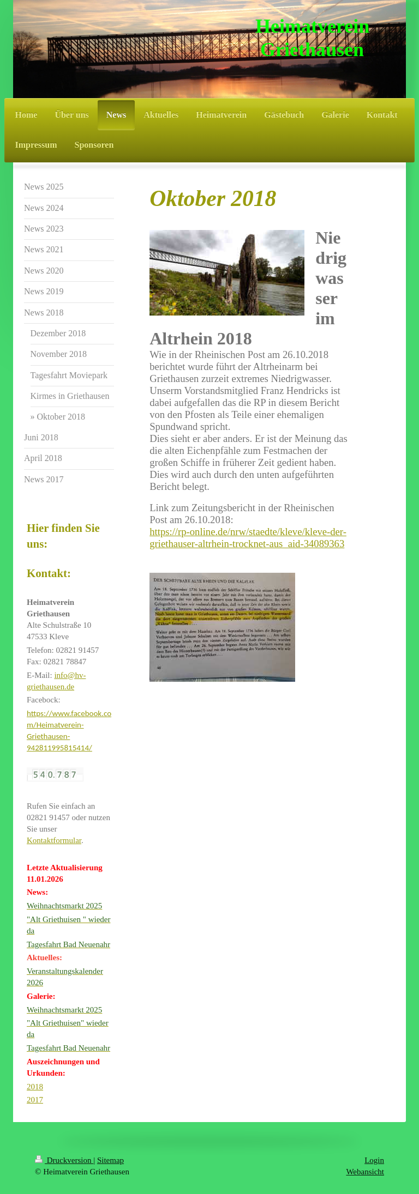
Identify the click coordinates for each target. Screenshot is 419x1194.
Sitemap (110, 1160)
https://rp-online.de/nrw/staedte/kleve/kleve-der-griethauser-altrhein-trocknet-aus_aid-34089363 (247, 537)
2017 (35, 1099)
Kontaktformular (54, 840)
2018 (35, 1086)
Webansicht (365, 1171)
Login (374, 1160)
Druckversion (64, 1160)
